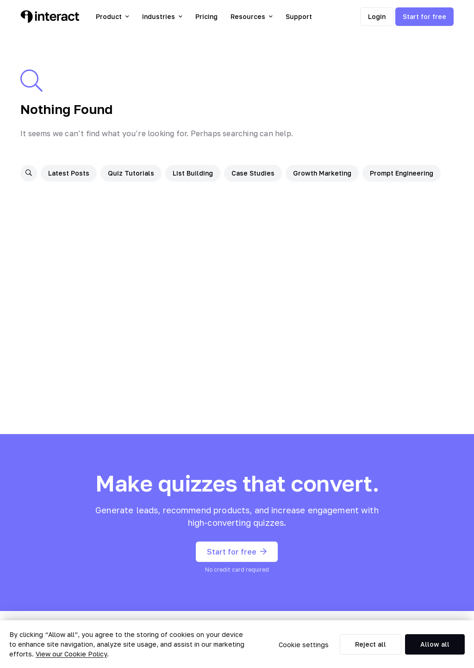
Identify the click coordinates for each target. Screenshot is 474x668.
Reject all (370, 644)
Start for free (424, 16)
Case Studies (252, 173)
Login (377, 16)
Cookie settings (304, 645)
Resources (252, 16)
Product (112, 16)
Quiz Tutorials (131, 173)
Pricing (206, 16)
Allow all (434, 644)
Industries (162, 16)
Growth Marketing (322, 173)
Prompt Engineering (401, 173)
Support (299, 16)
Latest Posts (68, 173)
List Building (193, 173)
